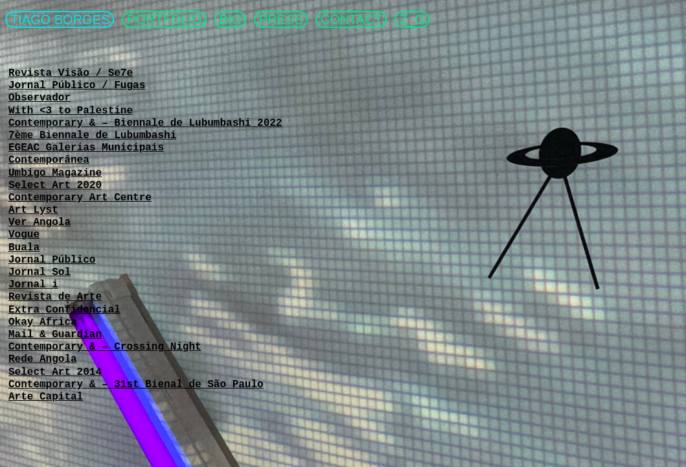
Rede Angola (42, 359)
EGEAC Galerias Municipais (86, 148)
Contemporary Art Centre (80, 198)
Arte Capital (45, 397)
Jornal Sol (39, 272)
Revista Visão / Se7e (70, 73)
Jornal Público (51, 260)
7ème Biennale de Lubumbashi (92, 135)
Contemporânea (48, 160)
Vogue (24, 235)
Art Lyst (33, 210)
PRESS (281, 19)
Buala (24, 248)
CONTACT (351, 19)
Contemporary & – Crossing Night (104, 347)
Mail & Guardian (55, 335)
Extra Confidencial (64, 310)
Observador (39, 98)
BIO (231, 19)
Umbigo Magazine (55, 173)
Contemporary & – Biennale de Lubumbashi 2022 (145, 123)
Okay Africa (42, 322)
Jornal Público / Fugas (76, 85)
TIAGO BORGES (59, 19)
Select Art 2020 (55, 185)
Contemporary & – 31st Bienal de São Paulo (136, 384)
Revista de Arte (55, 297)
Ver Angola (39, 222)
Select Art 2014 (55, 372)
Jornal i (33, 285)
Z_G (412, 19)
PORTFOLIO (164, 19)
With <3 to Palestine (70, 111)
